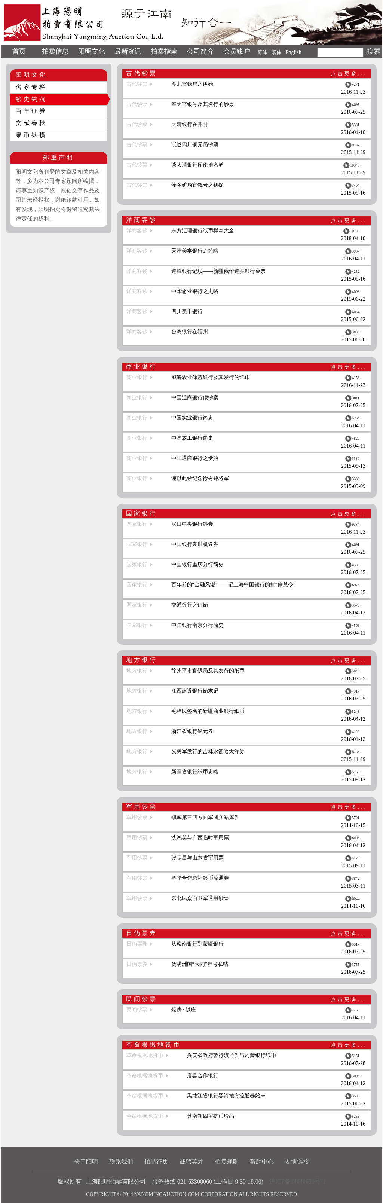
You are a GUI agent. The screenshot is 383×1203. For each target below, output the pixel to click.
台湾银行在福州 (189, 332)
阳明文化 (91, 51)
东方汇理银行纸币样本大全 (202, 230)
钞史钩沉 (31, 99)
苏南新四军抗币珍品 (210, 1116)
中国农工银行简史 (192, 438)
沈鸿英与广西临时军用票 (200, 837)
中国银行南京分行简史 (197, 625)
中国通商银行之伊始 (194, 458)
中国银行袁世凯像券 (194, 544)
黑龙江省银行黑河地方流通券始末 (226, 1096)
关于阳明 (86, 1161)
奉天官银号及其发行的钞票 (202, 104)
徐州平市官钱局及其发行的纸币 (208, 671)
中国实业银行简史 (192, 418)
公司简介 (200, 51)
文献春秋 (31, 123)
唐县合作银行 (202, 1075)
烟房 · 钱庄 (183, 1010)
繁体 (276, 52)
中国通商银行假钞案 (194, 397)
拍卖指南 (164, 51)
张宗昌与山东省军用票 (197, 858)
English (293, 52)
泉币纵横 (31, 135)
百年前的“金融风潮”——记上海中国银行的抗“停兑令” (233, 584)
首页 (19, 51)
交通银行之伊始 (189, 605)
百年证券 (31, 111)
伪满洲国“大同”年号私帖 (199, 964)
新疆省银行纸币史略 (194, 772)
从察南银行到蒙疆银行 (197, 944)
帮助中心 (262, 1161)
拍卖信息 (55, 51)
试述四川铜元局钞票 (194, 144)
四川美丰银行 (187, 311)
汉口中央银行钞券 (192, 524)
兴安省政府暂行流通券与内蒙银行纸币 (231, 1055)
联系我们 (121, 1161)
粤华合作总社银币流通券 (200, 878)
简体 (262, 52)
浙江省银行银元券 (192, 731)
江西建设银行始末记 (194, 691)
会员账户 (236, 51)
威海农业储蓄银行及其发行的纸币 (210, 377)
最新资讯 (127, 51)
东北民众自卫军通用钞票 (200, 898)
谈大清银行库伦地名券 (197, 165)
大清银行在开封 (189, 124)
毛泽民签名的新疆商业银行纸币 (208, 711)
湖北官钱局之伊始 (192, 84)
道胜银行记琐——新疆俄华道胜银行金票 (218, 271)
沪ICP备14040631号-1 (297, 1181)
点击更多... (349, 73)
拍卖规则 (227, 1161)
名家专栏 (31, 87)
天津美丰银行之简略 (194, 251)
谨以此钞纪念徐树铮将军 (200, 478)
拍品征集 (156, 1161)
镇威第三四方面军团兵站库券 (205, 817)
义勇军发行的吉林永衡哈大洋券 (208, 751)
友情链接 (297, 1161)
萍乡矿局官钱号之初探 (197, 185)
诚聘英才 (191, 1161)
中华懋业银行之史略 (194, 291)
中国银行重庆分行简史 (197, 564)
